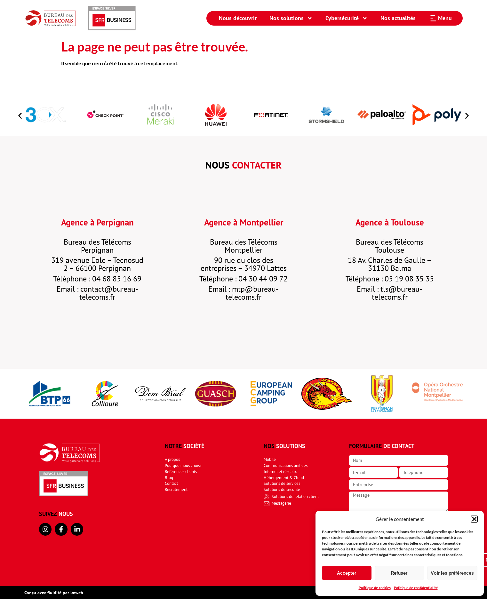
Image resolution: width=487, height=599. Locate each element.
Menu (445, 18)
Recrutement (176, 489)
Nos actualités (398, 18)
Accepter (346, 573)
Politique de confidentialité (416, 587)
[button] (474, 519)
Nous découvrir (238, 18)
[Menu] (433, 18)
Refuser (399, 573)
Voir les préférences (452, 573)
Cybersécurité (346, 18)
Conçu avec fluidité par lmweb (53, 592)
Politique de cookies (375, 587)
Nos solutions (291, 18)
